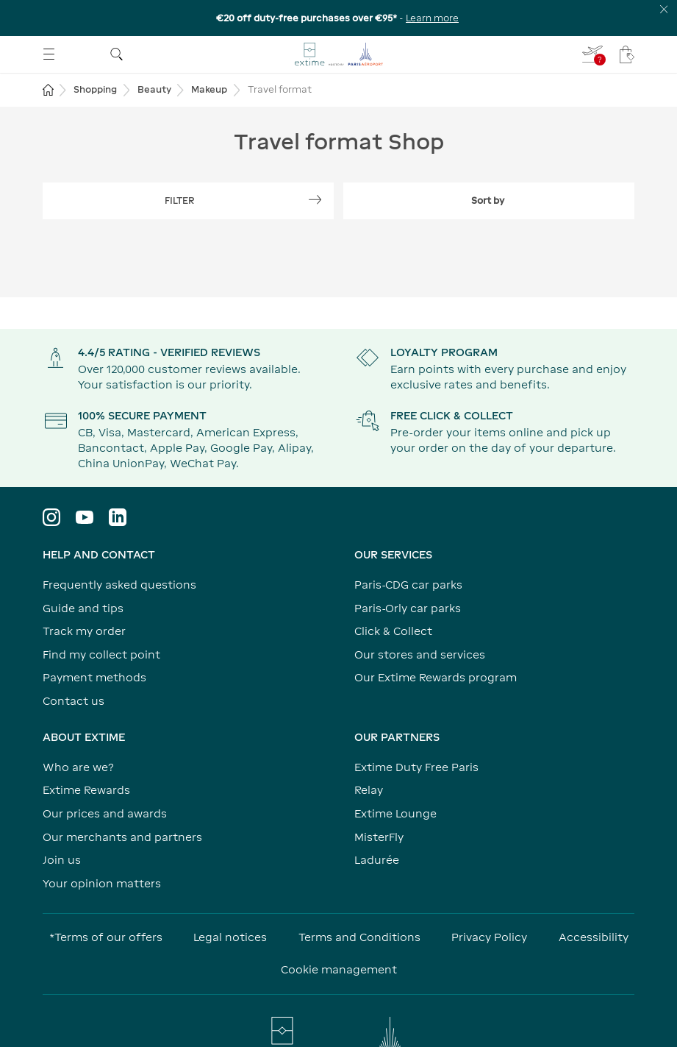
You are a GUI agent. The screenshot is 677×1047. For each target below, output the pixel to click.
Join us (62, 859)
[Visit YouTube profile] (84, 517)
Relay (368, 790)
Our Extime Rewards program (435, 677)
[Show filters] (188, 200)
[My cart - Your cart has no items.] (627, 54)
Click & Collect (393, 631)
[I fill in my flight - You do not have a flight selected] (593, 54)
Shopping (95, 89)
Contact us (73, 701)
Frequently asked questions (119, 584)
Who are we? (78, 767)
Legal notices (230, 937)
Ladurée (376, 859)
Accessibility (593, 937)
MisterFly (379, 837)
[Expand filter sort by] (489, 200)
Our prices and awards (105, 813)
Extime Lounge (395, 813)
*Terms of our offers (105, 937)
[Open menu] (48, 54)
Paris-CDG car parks (408, 584)
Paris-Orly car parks (407, 608)
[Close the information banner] (664, 9)
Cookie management (339, 969)
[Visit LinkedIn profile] (117, 517)
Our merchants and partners (122, 837)
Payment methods (94, 677)
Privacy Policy (489, 937)
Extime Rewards (86, 790)
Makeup (209, 89)
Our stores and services (419, 654)
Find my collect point (101, 654)
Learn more (432, 18)
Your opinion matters (102, 883)
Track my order (84, 631)
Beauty (154, 89)
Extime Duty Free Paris (416, 767)
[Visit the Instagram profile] (51, 517)
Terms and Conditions (359, 937)
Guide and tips (83, 608)
